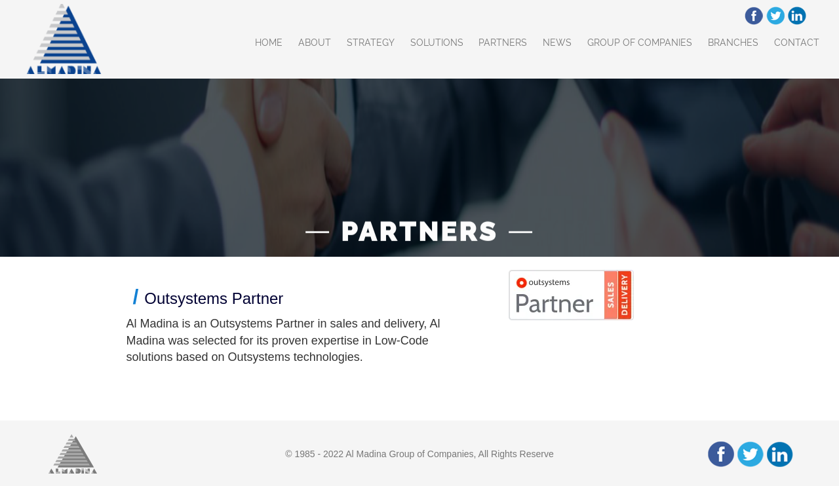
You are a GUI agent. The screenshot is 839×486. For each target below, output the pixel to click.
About (314, 42)
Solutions (436, 42)
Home (269, 42)
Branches (733, 42)
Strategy (371, 42)
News (557, 42)
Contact (796, 42)
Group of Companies (639, 42)
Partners (502, 42)
